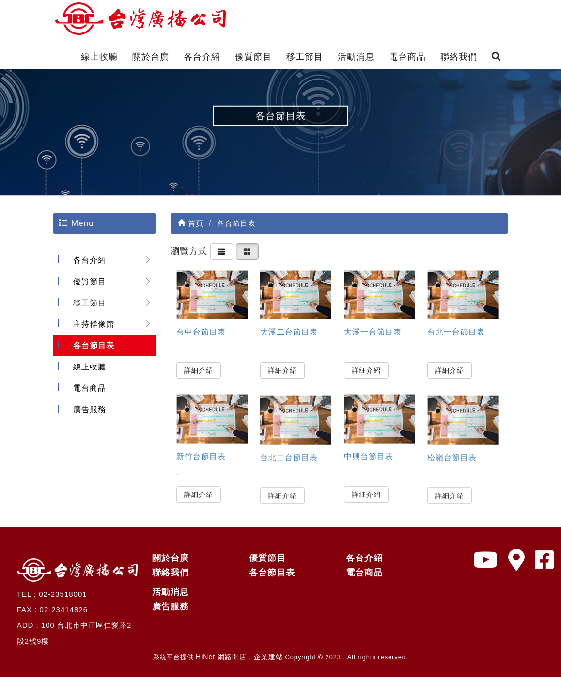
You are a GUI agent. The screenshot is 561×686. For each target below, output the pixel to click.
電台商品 (407, 57)
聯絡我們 (458, 57)
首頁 (190, 232)
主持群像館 (91, 332)
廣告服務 (87, 418)
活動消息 (356, 57)
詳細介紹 (198, 378)
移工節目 (304, 57)
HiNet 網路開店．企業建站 (239, 666)
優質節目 (253, 57)
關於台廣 (150, 57)
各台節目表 (91, 354)
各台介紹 (202, 57)
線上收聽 (99, 57)
